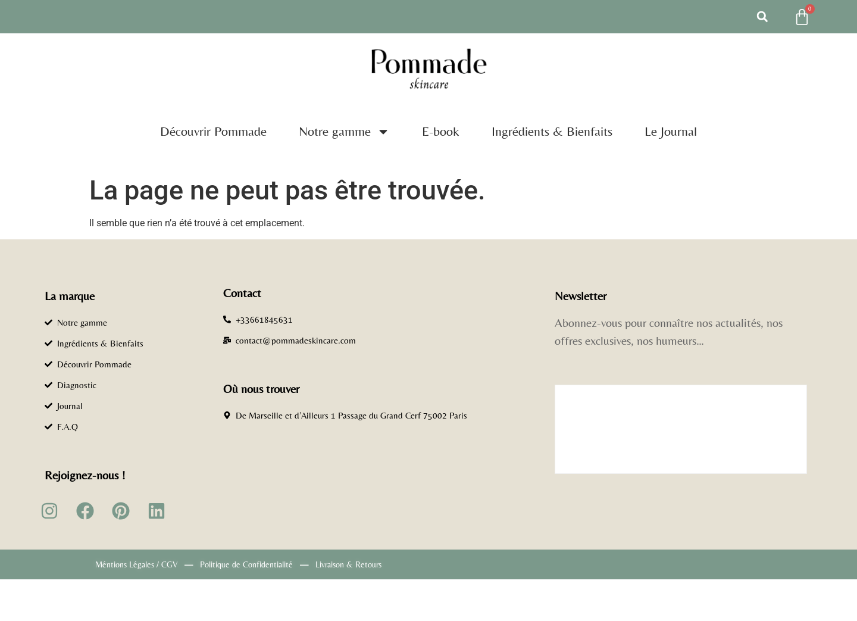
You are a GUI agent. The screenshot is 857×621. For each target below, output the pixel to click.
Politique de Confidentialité (246, 564)
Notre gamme (344, 131)
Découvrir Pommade (213, 131)
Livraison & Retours (348, 564)
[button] (762, 16)
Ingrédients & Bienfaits (552, 131)
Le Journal (671, 131)
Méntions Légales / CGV (136, 564)
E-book (440, 131)
